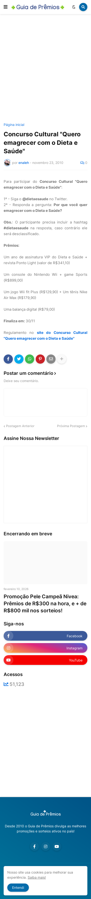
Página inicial (14, 124)
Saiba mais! (37, 877)
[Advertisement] (45, 69)
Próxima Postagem (71, 426)
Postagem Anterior (20, 426)
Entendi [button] (18, 887)
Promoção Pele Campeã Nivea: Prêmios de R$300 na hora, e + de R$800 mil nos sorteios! (45, 603)
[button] (5, 7)
